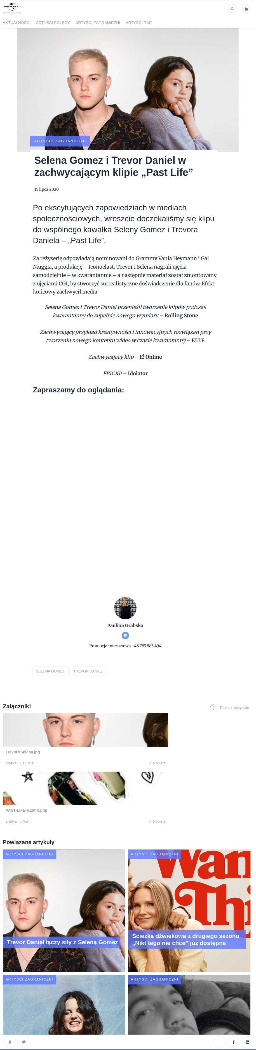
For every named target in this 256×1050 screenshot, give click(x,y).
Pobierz (72, 742)
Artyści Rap (139, 22)
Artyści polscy (53, 22)
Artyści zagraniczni (98, 22)
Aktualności (16, 22)
